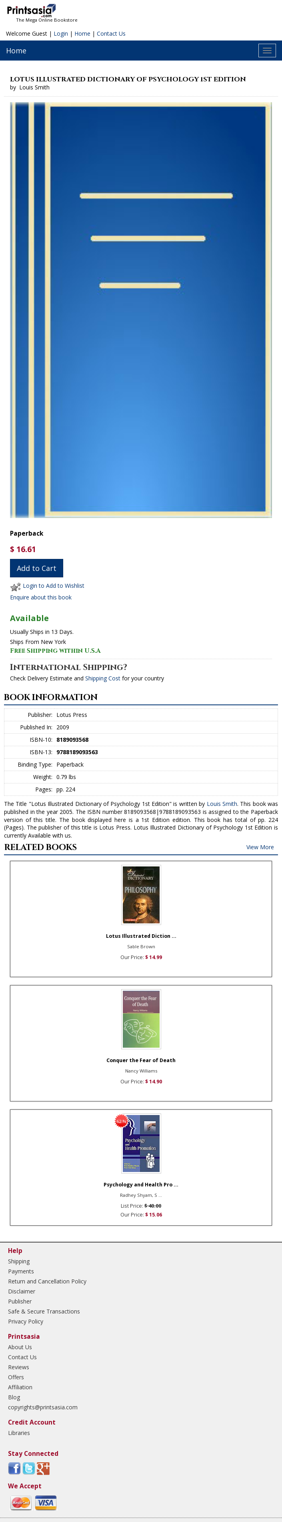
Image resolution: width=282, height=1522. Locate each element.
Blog (14, 1397)
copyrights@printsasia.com (43, 1407)
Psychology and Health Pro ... (141, 1184)
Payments (21, 1271)
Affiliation (20, 1387)
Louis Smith (222, 804)
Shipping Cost (102, 678)
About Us (20, 1347)
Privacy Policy (25, 1321)
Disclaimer (21, 1291)
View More (260, 847)
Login (61, 33)
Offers (16, 1377)
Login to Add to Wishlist (53, 586)
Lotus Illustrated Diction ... (141, 936)
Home (82, 33)
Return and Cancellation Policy (47, 1281)
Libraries (19, 1433)
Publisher (20, 1301)
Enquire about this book (41, 597)
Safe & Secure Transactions (44, 1311)
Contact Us (111, 33)
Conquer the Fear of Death (141, 1060)
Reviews (18, 1367)
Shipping (19, 1261)
